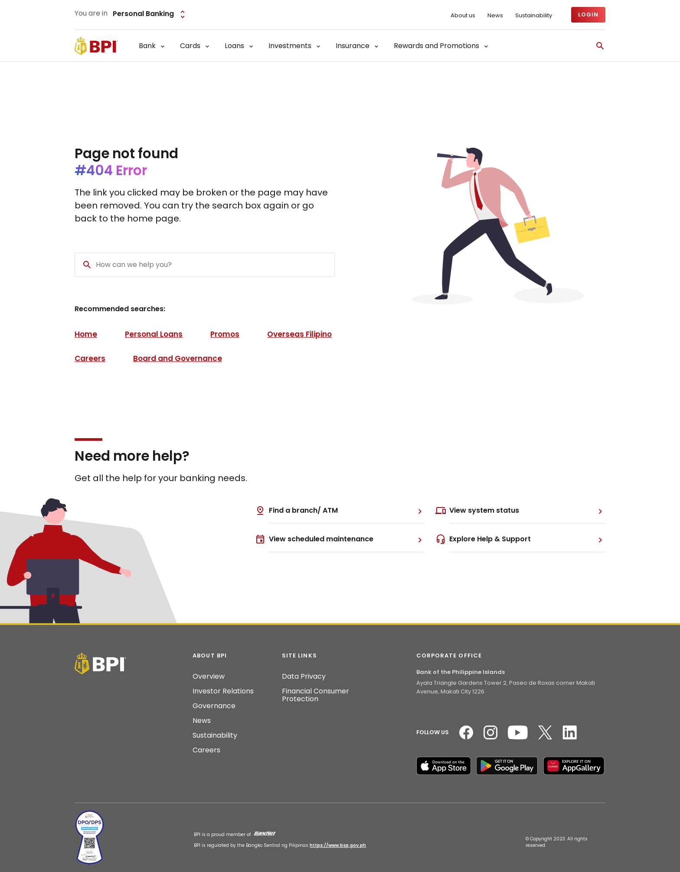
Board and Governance (177, 358)
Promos (224, 334)
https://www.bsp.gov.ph (338, 845)
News (495, 16)
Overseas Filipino (299, 334)
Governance (214, 706)
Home (86, 334)
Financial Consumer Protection (315, 695)
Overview (209, 676)
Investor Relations (223, 691)
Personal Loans (154, 334)
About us (463, 16)
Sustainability (533, 16)
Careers (90, 358)
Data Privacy (304, 676)
